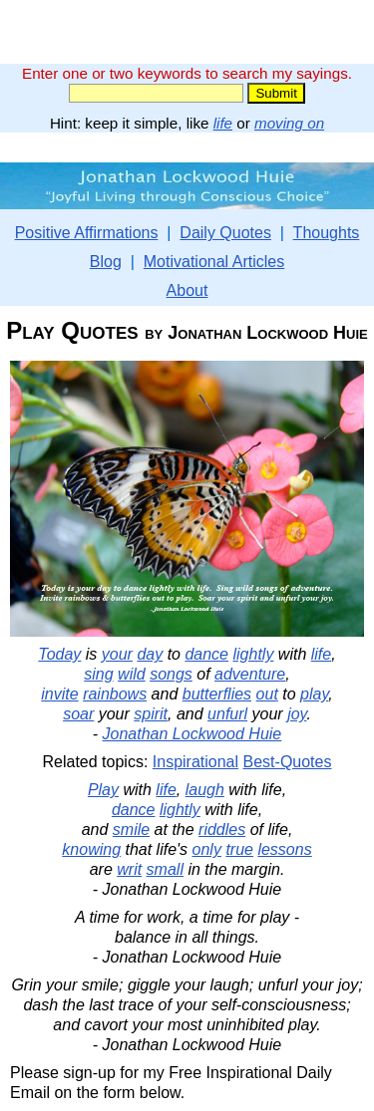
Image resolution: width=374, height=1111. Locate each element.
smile (131, 829)
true (239, 849)
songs (171, 674)
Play (103, 789)
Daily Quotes (225, 232)
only (206, 849)
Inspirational (195, 761)
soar (78, 713)
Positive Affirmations (87, 232)
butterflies (217, 694)
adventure (249, 674)
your (117, 654)
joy (296, 713)
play (314, 694)
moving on (289, 123)
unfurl (227, 713)
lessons (284, 849)
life (222, 123)
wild (132, 674)
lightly (252, 654)
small (165, 869)
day (150, 654)
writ (129, 869)
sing (98, 674)
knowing (91, 849)
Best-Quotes (287, 761)
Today (59, 654)
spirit (151, 713)
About (187, 290)
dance (206, 654)
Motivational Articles (214, 261)
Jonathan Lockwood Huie (192, 733)
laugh (205, 789)
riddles (221, 829)
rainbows (115, 694)
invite (59, 694)
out (267, 694)
